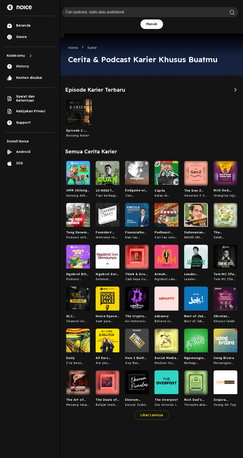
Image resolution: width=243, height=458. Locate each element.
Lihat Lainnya (151, 415)
